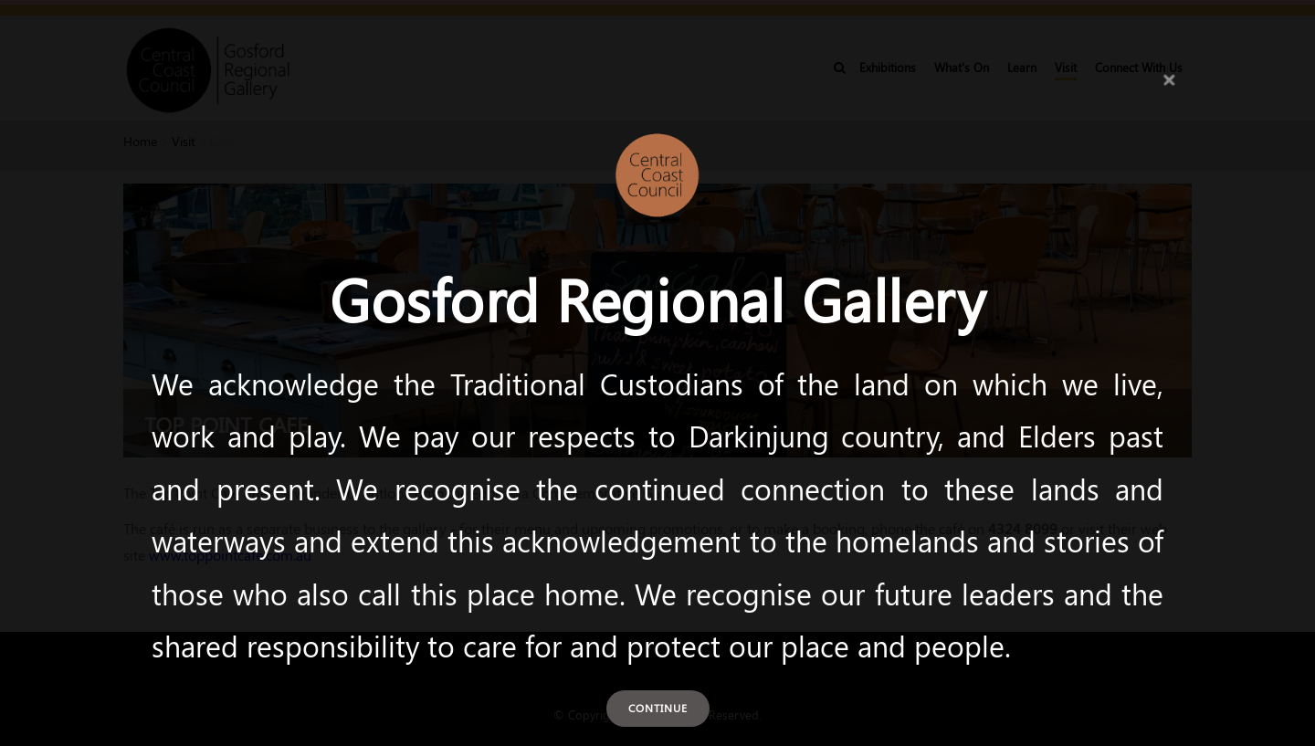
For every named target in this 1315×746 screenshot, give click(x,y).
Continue (658, 707)
